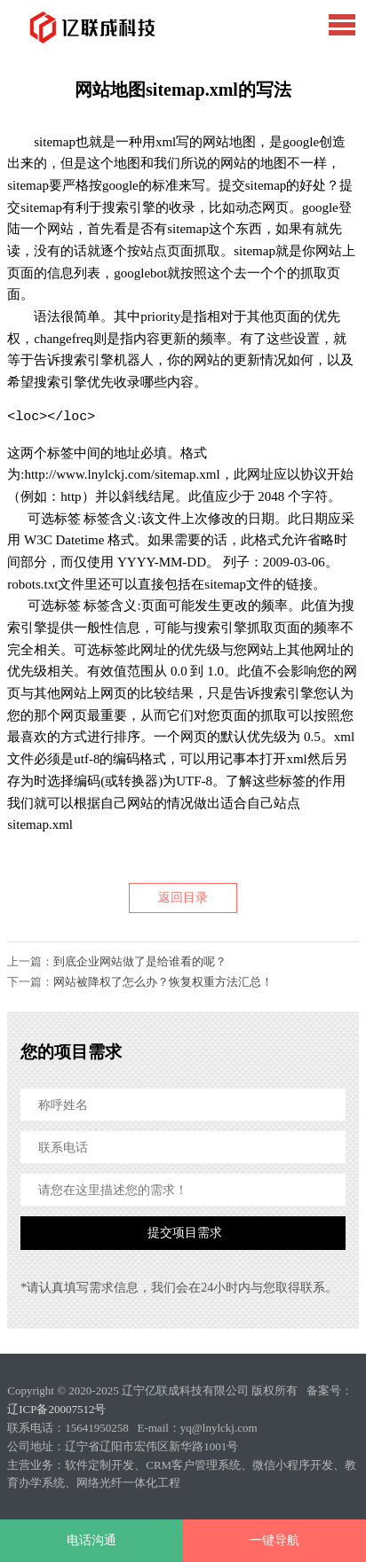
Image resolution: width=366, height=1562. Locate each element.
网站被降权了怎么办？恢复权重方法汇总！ (163, 981)
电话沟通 (91, 1540)
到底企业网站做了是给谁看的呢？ (140, 961)
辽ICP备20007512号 (56, 1409)
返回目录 (183, 897)
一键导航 (274, 1540)
